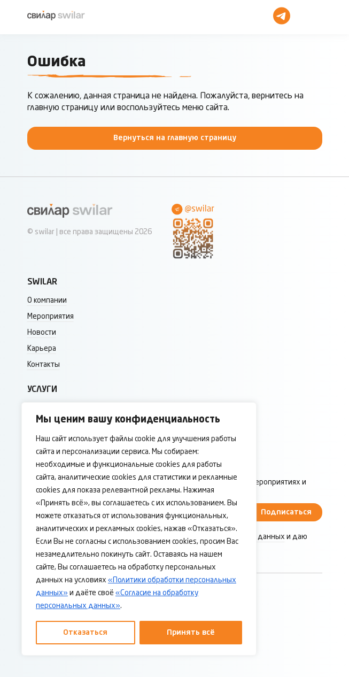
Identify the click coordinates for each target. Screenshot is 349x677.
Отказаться (85, 632)
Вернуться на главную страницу (174, 138)
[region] (139, 529)
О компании (47, 300)
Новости (41, 332)
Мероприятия (50, 316)
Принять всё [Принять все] (191, 632)
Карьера (41, 348)
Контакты (43, 364)
